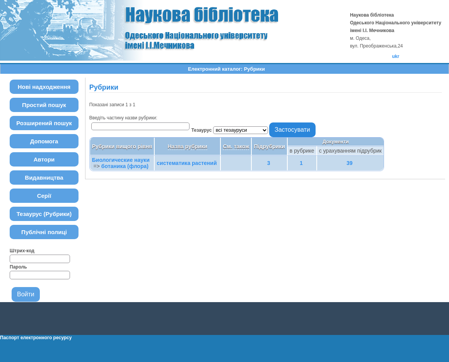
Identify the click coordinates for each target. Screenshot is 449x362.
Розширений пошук (44, 123)
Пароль (18, 267)
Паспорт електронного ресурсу (36, 337)
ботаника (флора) (125, 166)
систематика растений (187, 163)
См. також (236, 146)
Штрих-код (22, 250)
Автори (44, 159)
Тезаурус (202, 130)
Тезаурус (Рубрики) (44, 214)
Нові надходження (44, 86)
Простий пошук (44, 105)
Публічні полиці (44, 232)
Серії (44, 195)
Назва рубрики (188, 146)
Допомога (44, 141)
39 (350, 163)
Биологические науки (121, 160)
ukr (395, 56)
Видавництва (44, 177)
